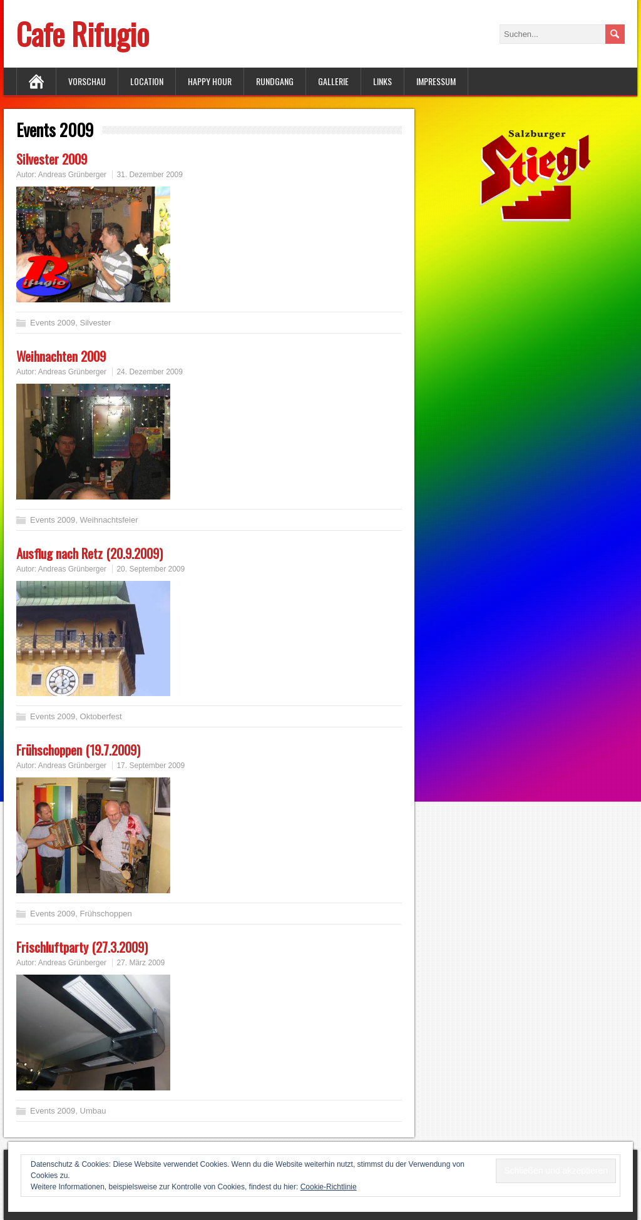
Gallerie (333, 81)
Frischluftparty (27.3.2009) (82, 946)
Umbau (93, 1110)
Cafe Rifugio (82, 33)
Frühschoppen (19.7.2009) (78, 749)
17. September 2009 (150, 765)
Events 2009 (52, 322)
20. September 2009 (150, 569)
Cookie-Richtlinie (328, 1186)
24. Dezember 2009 (149, 371)
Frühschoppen (106, 913)
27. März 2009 (140, 962)
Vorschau (87, 81)
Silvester (95, 322)
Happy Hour (210, 81)
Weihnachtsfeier (109, 520)
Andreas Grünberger (72, 174)
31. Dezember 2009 (149, 174)
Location (146, 81)
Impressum (436, 81)
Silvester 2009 (51, 158)
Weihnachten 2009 (61, 356)
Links (382, 81)
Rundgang (275, 81)
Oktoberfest (101, 716)
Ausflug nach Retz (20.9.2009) (89, 553)
